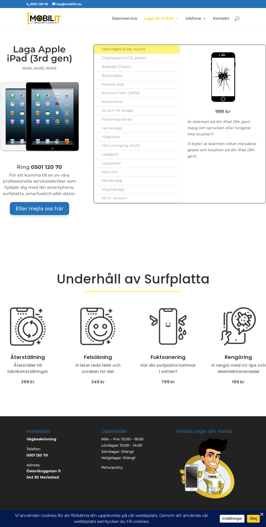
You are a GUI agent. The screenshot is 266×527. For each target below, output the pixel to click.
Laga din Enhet (159, 19)
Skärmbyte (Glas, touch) (123, 49)
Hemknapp (112, 128)
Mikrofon (110, 172)
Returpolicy (112, 467)
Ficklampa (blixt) (117, 119)
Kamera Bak (113, 84)
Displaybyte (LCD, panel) (124, 58)
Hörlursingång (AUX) (121, 145)
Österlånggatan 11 (43, 471)
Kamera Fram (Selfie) (121, 93)
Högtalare (111, 136)
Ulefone (193, 19)
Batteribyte (112, 75)
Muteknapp (112, 180)
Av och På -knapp (117, 110)
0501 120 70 (39, 4)
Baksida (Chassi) (116, 66)
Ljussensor (111, 163)
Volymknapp (113, 189)
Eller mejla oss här (39, 208)
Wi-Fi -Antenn (114, 198)
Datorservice (124, 19)
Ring (39, 167)
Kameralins (112, 101)
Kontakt (221, 19)
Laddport (110, 154)
